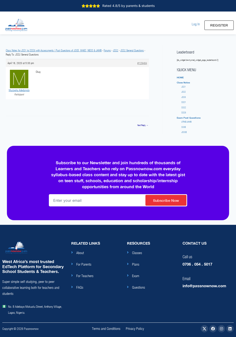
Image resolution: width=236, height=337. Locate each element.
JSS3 (183, 97)
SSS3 (183, 112)
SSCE (183, 127)
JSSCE (184, 132)
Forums (107, 50)
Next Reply (142, 125)
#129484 (142, 63)
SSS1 (183, 102)
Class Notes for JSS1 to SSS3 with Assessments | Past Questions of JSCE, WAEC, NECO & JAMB (54, 50)
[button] (196, 24)
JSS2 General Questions (132, 50)
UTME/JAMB (186, 121)
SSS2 (183, 107)
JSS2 (115, 50)
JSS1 (183, 86)
